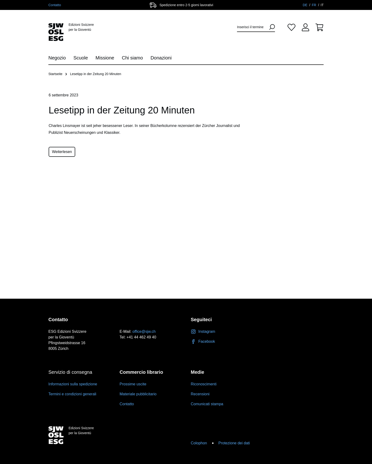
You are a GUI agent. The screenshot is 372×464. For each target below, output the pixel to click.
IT (322, 5)
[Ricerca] (270, 27)
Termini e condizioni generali (72, 394)
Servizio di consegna (70, 372)
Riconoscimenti (203, 384)
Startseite (55, 74)
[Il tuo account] (305, 27)
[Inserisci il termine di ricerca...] (251, 27)
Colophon (199, 443)
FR (314, 5)
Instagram (203, 331)
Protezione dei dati (234, 443)
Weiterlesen (62, 152)
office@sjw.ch (144, 331)
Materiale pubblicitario (138, 394)
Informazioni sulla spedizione (72, 384)
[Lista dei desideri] (291, 27)
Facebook (203, 341)
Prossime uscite (133, 384)
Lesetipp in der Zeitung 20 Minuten (95, 74)
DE (305, 5)
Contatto (54, 5)
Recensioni (200, 394)
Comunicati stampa (207, 404)
